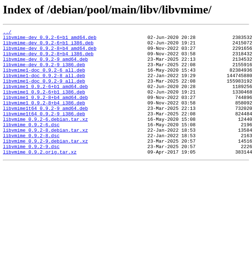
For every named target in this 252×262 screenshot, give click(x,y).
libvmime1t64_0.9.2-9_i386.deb (44, 131)
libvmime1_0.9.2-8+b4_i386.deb (44, 118)
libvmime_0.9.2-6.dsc (31, 144)
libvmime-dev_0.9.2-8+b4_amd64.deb (49, 52)
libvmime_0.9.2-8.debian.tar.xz (45, 150)
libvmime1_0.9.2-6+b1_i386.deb (44, 105)
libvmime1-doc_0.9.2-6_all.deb (44, 78)
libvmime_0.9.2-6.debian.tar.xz (45, 137)
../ (7, 32)
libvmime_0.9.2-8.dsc (31, 157)
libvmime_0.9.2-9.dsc (31, 170)
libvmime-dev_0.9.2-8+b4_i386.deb (48, 59)
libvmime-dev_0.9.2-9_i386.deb (44, 72)
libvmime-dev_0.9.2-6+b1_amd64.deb (49, 39)
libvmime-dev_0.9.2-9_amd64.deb (45, 65)
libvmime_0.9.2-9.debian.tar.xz (45, 163)
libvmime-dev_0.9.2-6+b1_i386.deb (48, 46)
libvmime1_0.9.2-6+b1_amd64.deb (45, 98)
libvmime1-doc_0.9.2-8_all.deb (44, 85)
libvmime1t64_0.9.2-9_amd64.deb (45, 124)
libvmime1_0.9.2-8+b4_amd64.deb (45, 111)
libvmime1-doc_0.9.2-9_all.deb (44, 91)
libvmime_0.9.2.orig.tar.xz (40, 177)
